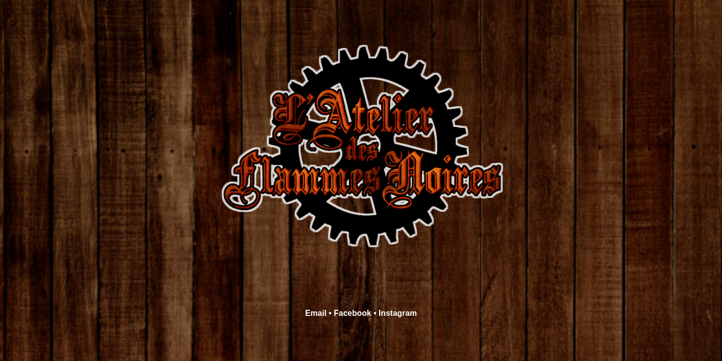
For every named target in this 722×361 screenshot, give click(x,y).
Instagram (398, 313)
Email (316, 313)
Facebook (353, 313)
